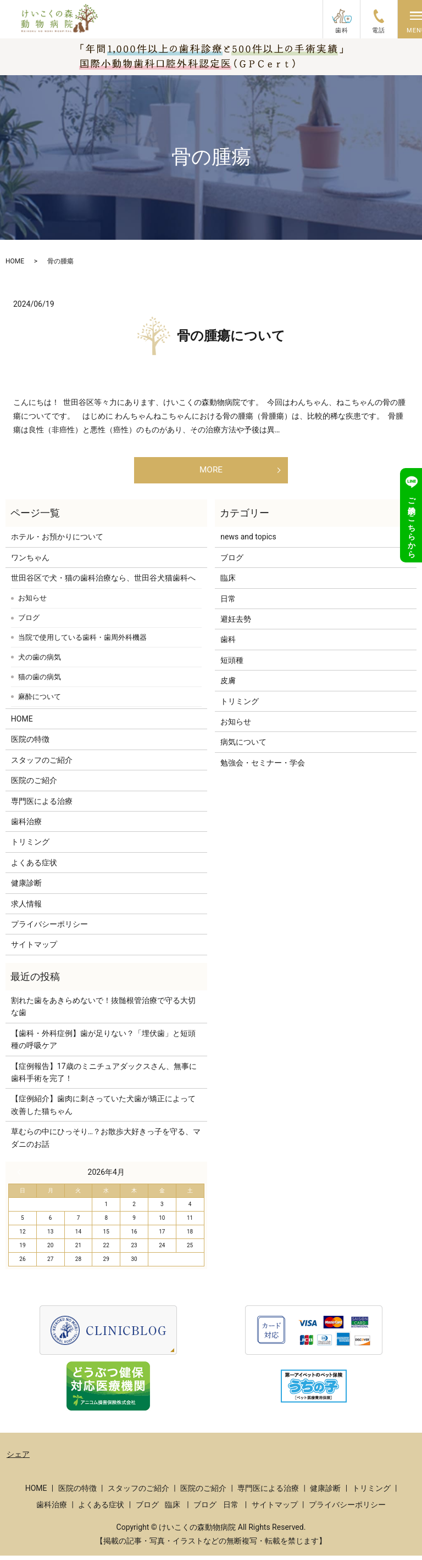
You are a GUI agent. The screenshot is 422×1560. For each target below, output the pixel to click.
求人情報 (26, 908)
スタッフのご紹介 (42, 764)
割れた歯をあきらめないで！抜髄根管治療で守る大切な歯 (103, 1010)
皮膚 (228, 684)
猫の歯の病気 (39, 681)
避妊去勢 (235, 623)
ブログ (29, 622)
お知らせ (32, 602)
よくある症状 (34, 867)
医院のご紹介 (34, 784)
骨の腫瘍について (231, 336)
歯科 (228, 643)
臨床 (228, 582)
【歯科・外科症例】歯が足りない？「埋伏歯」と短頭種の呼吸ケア (103, 1043)
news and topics (248, 541)
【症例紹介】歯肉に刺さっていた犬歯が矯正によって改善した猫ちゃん (103, 1109)
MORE (210, 471)
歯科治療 (26, 825)
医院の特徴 (30, 743)
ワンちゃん (30, 561)
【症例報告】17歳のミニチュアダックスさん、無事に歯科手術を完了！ (104, 1076)
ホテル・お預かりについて (57, 541)
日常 (228, 603)
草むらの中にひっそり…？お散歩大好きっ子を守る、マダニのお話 (106, 1141)
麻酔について (39, 701)
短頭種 (231, 664)
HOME (14, 261)
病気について (243, 746)
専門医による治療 (42, 805)
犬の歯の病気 (39, 661)
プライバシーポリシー (49, 928)
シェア (18, 1458)
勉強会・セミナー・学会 (262, 767)
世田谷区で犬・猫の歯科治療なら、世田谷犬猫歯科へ (103, 582)
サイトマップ (34, 948)
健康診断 (26, 887)
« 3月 (21, 1176)
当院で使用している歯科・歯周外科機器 (82, 642)
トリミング (30, 846)
